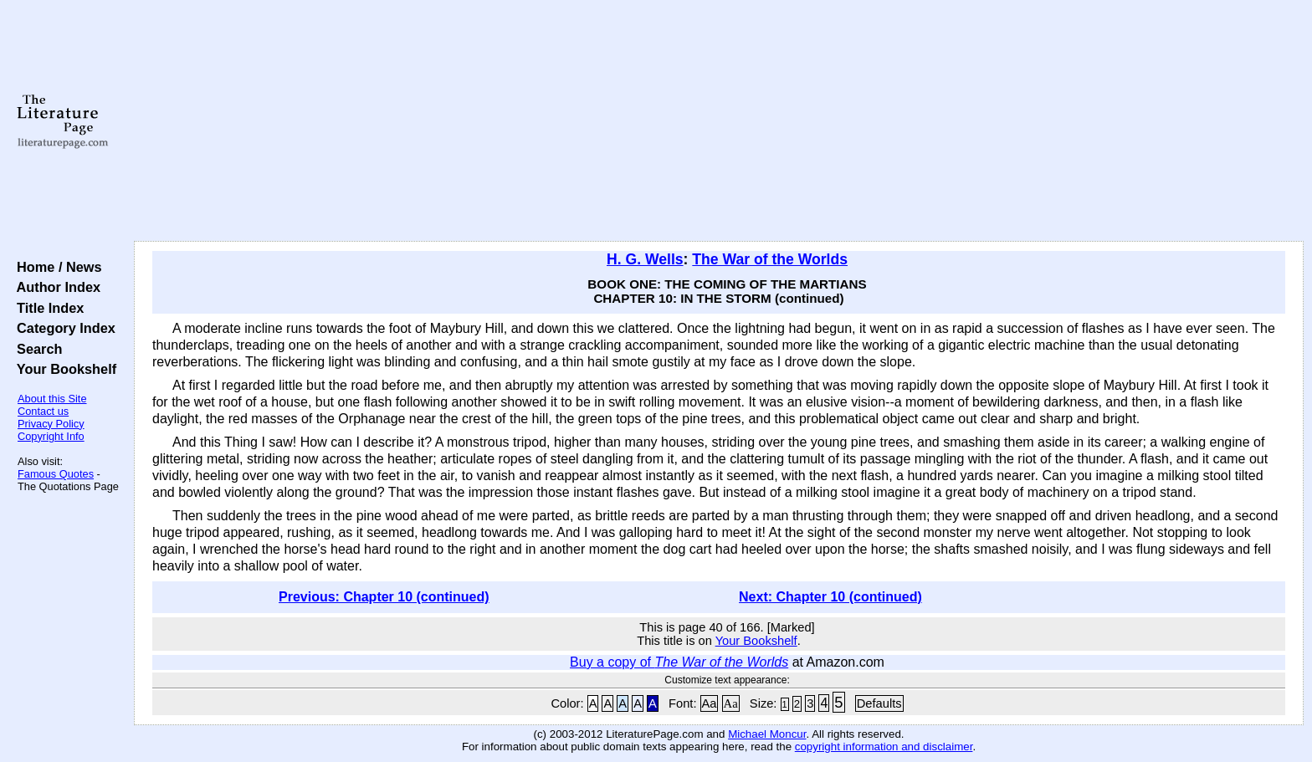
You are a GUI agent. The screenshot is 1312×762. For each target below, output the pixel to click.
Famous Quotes (56, 474)
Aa (709, 703)
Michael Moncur (767, 734)
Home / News (55, 266)
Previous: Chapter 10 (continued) (384, 597)
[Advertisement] (719, 121)
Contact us (43, 411)
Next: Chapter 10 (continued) (830, 597)
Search (35, 348)
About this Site (52, 398)
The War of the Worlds (770, 259)
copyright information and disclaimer (884, 746)
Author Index (54, 286)
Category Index (62, 327)
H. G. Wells (645, 259)
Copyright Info (51, 436)
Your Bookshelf (62, 368)
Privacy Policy (51, 423)
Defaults (879, 703)
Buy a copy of (679, 662)
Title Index (46, 307)
